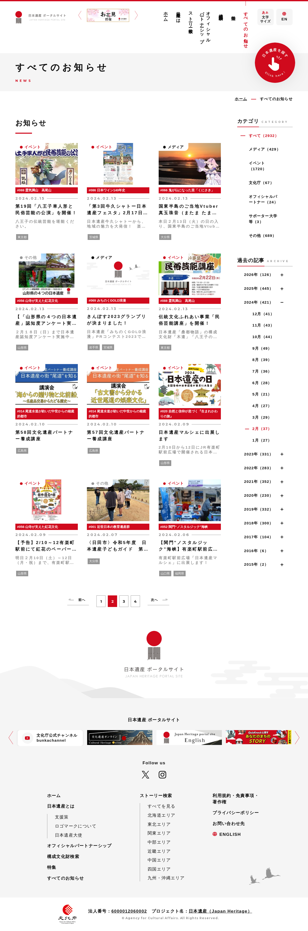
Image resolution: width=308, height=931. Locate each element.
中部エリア (159, 842)
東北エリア (159, 824)
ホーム (165, 14)
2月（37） (262, 428)
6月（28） (262, 383)
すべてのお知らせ (246, 27)
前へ (81, 600)
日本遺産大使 (69, 835)
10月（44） (263, 337)
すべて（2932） (264, 135)
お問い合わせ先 (229, 823)
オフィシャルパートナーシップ (205, 25)
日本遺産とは (178, 15)
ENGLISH (230, 834)
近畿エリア (159, 851)
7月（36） (262, 371)
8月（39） (262, 359)
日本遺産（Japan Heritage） (220, 911)
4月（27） (262, 406)
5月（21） (262, 394)
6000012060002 (129, 911)
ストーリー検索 (190, 17)
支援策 (62, 817)
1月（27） (262, 440)
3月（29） (262, 417)
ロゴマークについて (75, 826)
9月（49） (262, 348)
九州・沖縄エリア (166, 878)
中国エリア (159, 860)
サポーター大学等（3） (263, 219)
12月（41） (263, 314)
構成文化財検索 (221, 12)
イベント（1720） (258, 166)
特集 (51, 867)
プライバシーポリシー (236, 812)
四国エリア (159, 869)
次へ (154, 600)
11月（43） (263, 325)
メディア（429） (265, 149)
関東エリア (159, 833)
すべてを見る (161, 806)
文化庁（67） (261, 183)
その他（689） (263, 235)
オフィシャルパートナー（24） (263, 199)
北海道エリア (161, 815)
